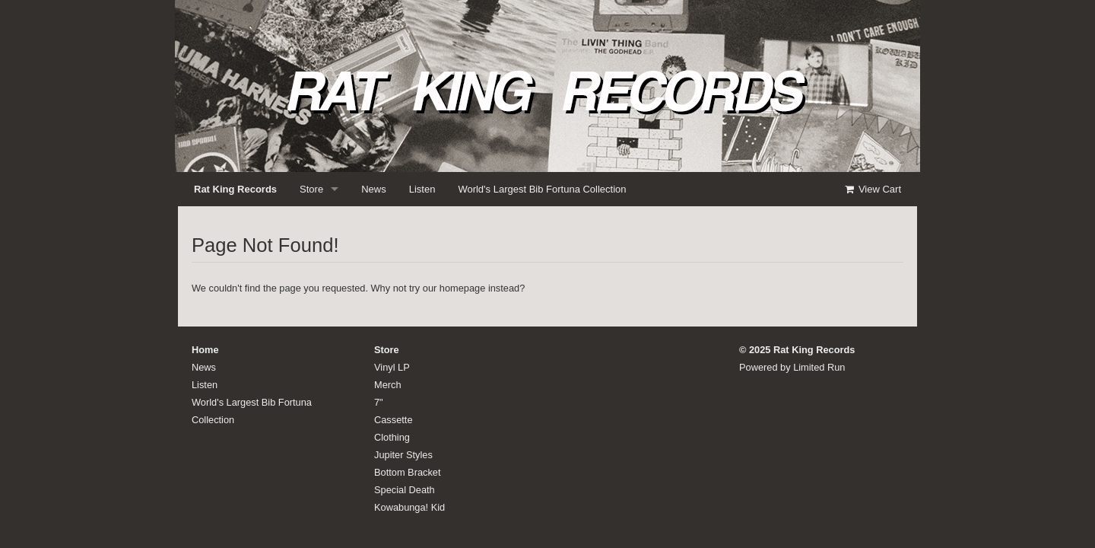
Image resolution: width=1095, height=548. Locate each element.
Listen (422, 189)
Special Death (404, 489)
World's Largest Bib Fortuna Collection (542, 189)
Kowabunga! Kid (409, 507)
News (373, 189)
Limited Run (819, 367)
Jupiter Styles (403, 454)
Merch (388, 384)
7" (378, 402)
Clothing (392, 437)
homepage (462, 288)
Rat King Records (235, 189)
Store (311, 189)
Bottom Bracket (407, 472)
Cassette (393, 419)
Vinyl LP (392, 367)
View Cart (872, 189)
